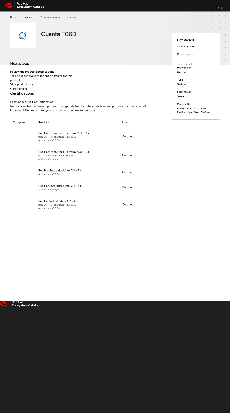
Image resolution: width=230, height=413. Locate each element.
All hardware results (50, 16)
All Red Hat (211, 5)
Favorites (176, 8)
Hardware (28, 16)
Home (13, 16)
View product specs (22, 84)
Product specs (185, 54)
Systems (71, 16)
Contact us (187, 8)
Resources (199, 5)
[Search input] (140, 6)
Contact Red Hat (186, 46)
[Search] (165, 6)
